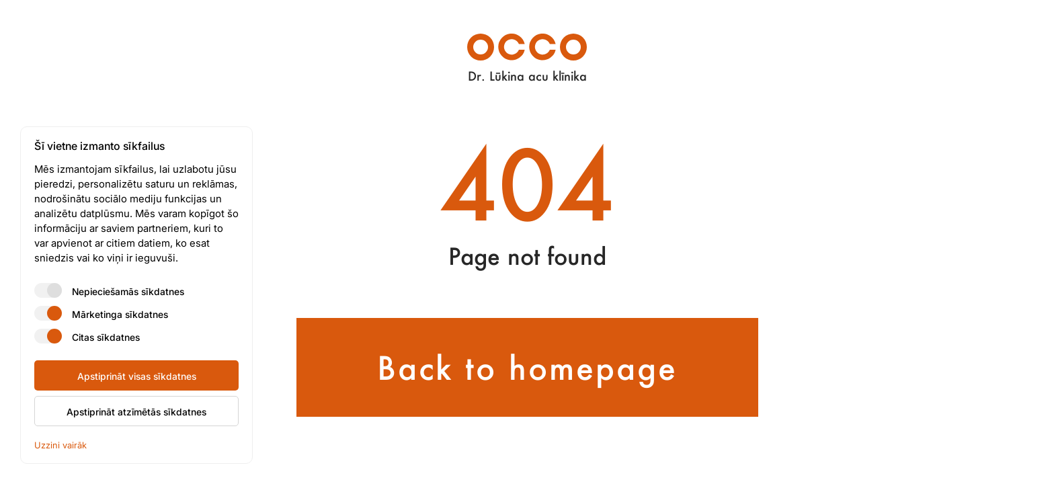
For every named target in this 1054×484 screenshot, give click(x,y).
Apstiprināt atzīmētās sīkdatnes (136, 411)
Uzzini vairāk (60, 444)
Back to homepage (527, 367)
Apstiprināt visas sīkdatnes (136, 375)
